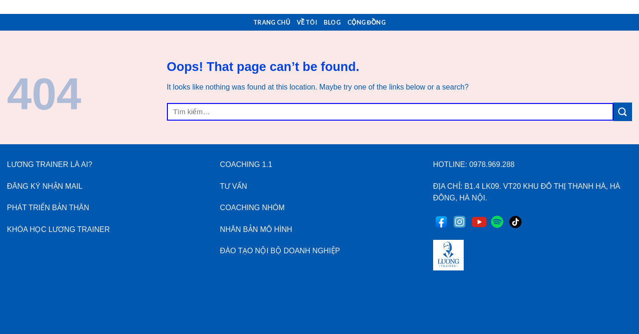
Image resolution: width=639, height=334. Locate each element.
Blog (332, 22)
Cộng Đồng (366, 22)
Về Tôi (307, 22)
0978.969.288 (492, 164)
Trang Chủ (271, 22)
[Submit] (622, 112)
